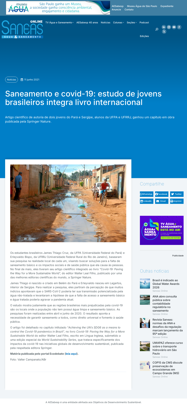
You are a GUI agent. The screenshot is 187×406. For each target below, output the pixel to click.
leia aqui (71, 353)
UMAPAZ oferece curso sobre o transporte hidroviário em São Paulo (168, 348)
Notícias (11, 79)
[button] (146, 194)
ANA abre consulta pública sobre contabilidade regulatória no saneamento (165, 303)
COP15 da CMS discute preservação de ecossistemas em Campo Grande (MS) (167, 368)
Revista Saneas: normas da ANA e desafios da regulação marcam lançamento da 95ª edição (168, 326)
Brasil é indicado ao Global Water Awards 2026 (166, 284)
